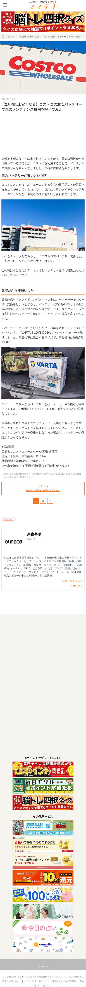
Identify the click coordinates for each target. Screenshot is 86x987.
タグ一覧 (47, 985)
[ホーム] (3, 36)
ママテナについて (11, 977)
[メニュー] (5, 5)
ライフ (11, 36)
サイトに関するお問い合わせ (36, 977)
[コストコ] (8, 519)
